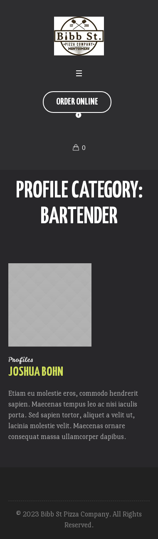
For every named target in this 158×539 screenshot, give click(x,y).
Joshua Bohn (35, 372)
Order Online (77, 102)
